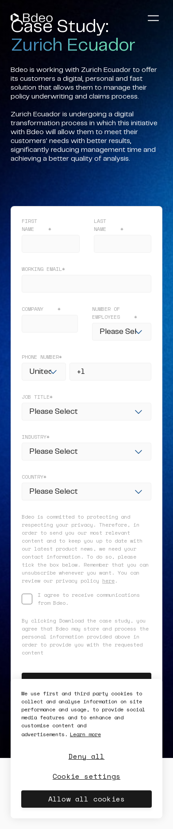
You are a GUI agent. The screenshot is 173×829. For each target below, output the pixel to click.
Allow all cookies (86, 798)
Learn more (85, 734)
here (108, 580)
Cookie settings (86, 776)
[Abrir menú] (153, 18)
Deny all (87, 756)
